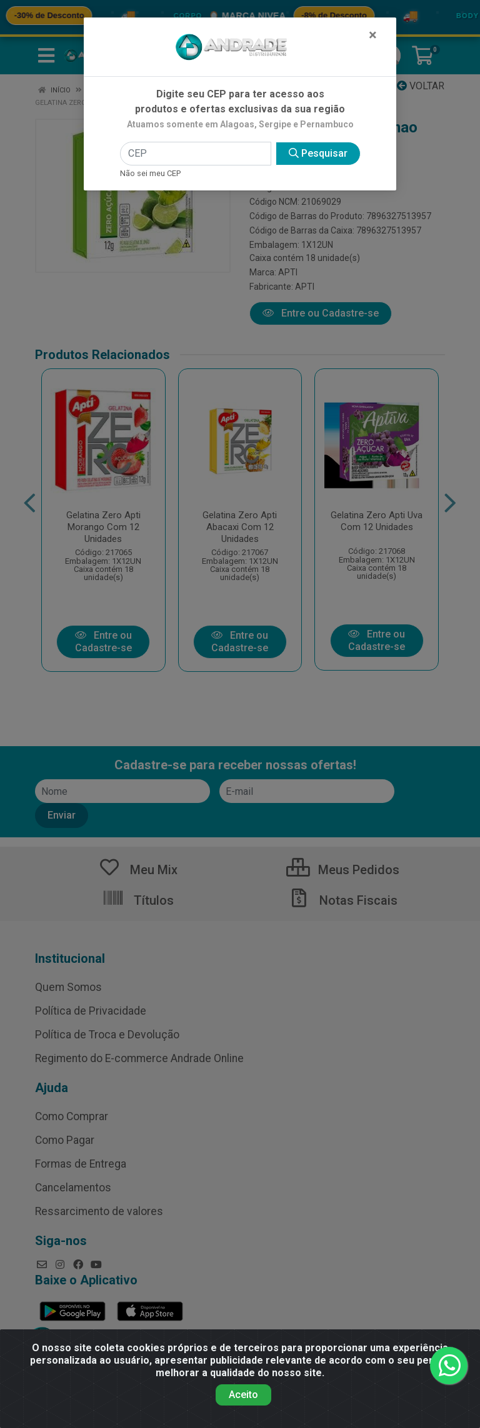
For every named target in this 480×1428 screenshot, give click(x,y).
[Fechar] (373, 34)
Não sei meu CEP (150, 173)
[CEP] (195, 153)
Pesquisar (318, 153)
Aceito (243, 1395)
